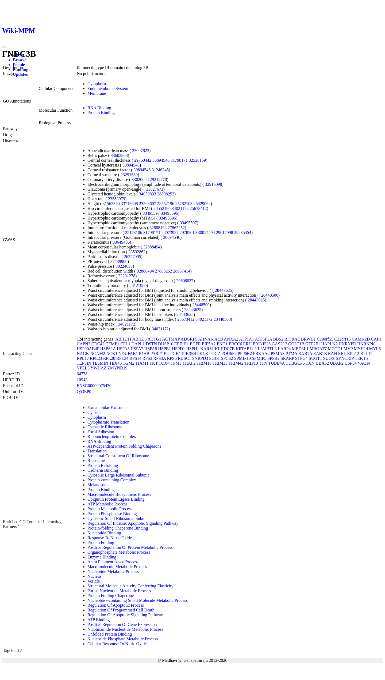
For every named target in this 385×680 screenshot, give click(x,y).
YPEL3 (83, 368)
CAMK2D (361, 339)
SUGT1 (315, 358)
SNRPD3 (200, 358)
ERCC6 (235, 344)
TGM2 (128, 363)
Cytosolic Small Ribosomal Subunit (118, 518)
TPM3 (176, 363)
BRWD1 (308, 339)
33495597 (151, 213)
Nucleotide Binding (104, 533)
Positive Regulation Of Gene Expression (122, 624)
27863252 (176, 227)
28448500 (269, 295)
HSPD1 (178, 348)
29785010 (188, 232)
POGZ (214, 353)
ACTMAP (171, 339)
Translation (97, 451)
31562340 (111, 203)
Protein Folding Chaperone (110, 595)
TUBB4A (276, 363)
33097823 (140, 150)
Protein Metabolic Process (109, 509)
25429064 (202, 203)
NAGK (83, 353)
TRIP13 (251, 363)
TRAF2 (188, 363)
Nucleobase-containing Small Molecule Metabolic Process (137, 600)
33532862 (136, 252)
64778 (82, 374)
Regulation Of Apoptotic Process (115, 605)
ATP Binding (98, 619)
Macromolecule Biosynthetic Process (119, 494)
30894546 (161, 160)
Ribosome (96, 460)
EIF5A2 (209, 344)
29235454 (242, 232)
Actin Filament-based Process (112, 562)
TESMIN (100, 363)
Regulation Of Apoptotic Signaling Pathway (125, 615)
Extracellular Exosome (106, 407)
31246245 (160, 170)
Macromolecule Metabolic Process (117, 566)
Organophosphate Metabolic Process (118, 552)
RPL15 (366, 353)
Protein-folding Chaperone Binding (117, 528)
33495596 (169, 213)
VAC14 (364, 363)
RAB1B (320, 353)
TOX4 (164, 363)
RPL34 (122, 358)
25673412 (198, 208)
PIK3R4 (189, 353)
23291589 (129, 174)
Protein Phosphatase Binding (112, 513)
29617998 (224, 232)
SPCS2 (227, 358)
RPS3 (147, 358)
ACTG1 (154, 339)
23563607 (147, 203)
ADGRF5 (189, 339)
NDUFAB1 (128, 353)
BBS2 (278, 339)
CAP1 (376, 339)
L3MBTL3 (267, 348)
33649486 (121, 242)
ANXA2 (231, 339)
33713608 (129, 203)
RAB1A (305, 353)
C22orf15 (342, 339)
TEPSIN (84, 363)
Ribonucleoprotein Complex (111, 436)
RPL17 (83, 358)
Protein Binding (101, 112)
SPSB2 (273, 358)
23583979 (116, 199)
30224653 (124, 266)
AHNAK (206, 339)
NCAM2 (97, 353)
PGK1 (175, 353)
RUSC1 (184, 358)
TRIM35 (220, 363)
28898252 (165, 194)
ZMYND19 (117, 368)
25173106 (133, 232)
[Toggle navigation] (4, 47)
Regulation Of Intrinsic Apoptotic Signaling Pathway (132, 523)
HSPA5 (123, 348)
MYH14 (361, 348)
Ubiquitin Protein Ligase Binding (116, 499)
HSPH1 (192, 348)
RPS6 (171, 358)
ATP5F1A (263, 339)
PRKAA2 (261, 353)
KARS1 (207, 348)
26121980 (138, 285)
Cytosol (94, 412)
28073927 (170, 232)
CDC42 (98, 344)
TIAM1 (141, 363)
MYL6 (375, 348)
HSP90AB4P (88, 348)
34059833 (147, 194)
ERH (247, 344)
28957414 (181, 271)
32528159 (197, 160)
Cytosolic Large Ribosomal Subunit (118, 475)
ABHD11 (123, 339)
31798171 (179, 160)
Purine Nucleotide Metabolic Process (119, 590)
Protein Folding (100, 542)
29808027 (184, 280)
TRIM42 (235, 363)
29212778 (158, 179)
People (19, 64)
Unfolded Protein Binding (109, 634)
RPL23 (96, 358)
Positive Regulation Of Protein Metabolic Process (130, 547)
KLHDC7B (225, 348)
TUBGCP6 (295, 363)
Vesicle (93, 581)
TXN (310, 363)
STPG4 (301, 358)
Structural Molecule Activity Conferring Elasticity (130, 586)
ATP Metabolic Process (107, 504)
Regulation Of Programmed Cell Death (121, 610)
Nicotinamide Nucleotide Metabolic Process (125, 629)
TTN (263, 363)
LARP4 (284, 348)
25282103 (183, 203)
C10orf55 (325, 339)
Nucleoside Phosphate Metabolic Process (122, 639)
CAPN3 (83, 344)
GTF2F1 (312, 344)
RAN (332, 353)
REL (342, 353)
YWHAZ (98, 368)
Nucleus (94, 576)
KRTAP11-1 (246, 348)
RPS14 (135, 358)
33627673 (154, 189)
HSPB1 (164, 348)
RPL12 (353, 353)
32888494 (158, 227)
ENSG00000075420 (94, 385)
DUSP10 (165, 344)
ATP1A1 (246, 339)
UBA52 (322, 363)
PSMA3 (278, 353)
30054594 (206, 232)
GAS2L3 (279, 344)
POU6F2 (229, 353)
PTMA (291, 353)
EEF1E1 (181, 344)
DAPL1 (138, 344)
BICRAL (292, 339)
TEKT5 (361, 358)
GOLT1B (296, 344)
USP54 (351, 363)
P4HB (144, 353)
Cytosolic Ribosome (104, 427)
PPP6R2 (245, 353)
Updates (20, 74)
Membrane (96, 93)
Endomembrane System (107, 88)
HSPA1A (108, 348)
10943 (82, 379)
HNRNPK (366, 344)
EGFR (195, 344)
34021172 (180, 208)
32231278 (126, 276)
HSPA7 (136, 348)
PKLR (202, 353)
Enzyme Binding (101, 557)
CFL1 (125, 344)
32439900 (119, 261)
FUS (267, 344)
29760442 (142, 160)
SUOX (329, 358)
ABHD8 (139, 339)
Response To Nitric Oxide (109, 537)
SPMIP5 (259, 358)
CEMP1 (113, 344)
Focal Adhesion (100, 431)
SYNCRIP (345, 358)
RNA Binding (99, 107)
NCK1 (111, 353)
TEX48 (115, 363)
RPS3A (159, 358)
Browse (19, 60)
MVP (348, 348)
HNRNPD (347, 344)
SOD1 (214, 358)
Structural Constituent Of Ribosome (118, 456)
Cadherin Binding (102, 470)
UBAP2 (337, 363)
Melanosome (98, 484)
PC (166, 353)
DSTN (151, 344)
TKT (153, 363)
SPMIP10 (242, 358)
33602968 (119, 155)
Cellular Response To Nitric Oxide (117, 643)
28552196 (165, 203)
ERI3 (257, 344)
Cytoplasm (96, 83)
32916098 (213, 184)
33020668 (140, 179)
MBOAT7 (318, 348)
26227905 (132, 256)
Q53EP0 (84, 391)
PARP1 (157, 353)
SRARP (287, 358)
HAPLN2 (329, 344)
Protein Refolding (102, 465)
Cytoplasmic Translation (108, 422)
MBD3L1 (300, 348)
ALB (218, 339)
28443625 (223, 290)
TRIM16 (204, 363)
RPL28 (109, 358)
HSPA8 (150, 348)
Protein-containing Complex (111, 480)
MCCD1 (335, 348)
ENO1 (222, 344)
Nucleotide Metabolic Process (113, 571)
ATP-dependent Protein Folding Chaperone (124, 446)
